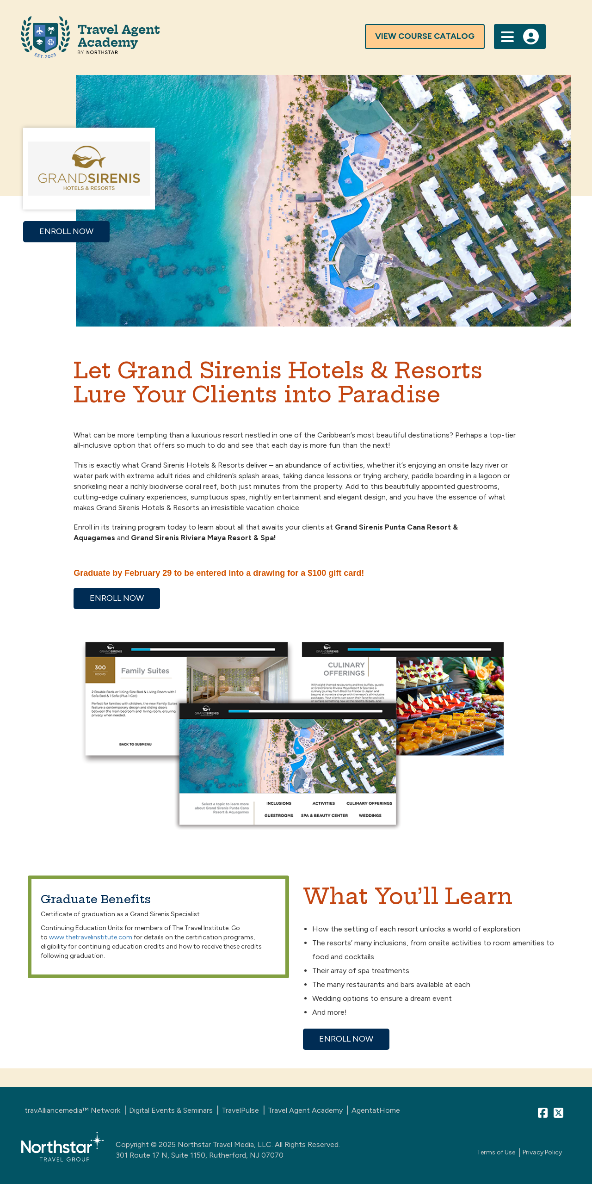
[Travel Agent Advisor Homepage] (252, 37)
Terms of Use (496, 1152)
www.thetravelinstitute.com (90, 937)
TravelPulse (240, 1110)
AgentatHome (376, 1110)
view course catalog (425, 36)
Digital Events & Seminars (171, 1110)
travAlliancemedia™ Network (72, 1110)
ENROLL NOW (66, 231)
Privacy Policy (542, 1152)
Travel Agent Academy (305, 1110)
